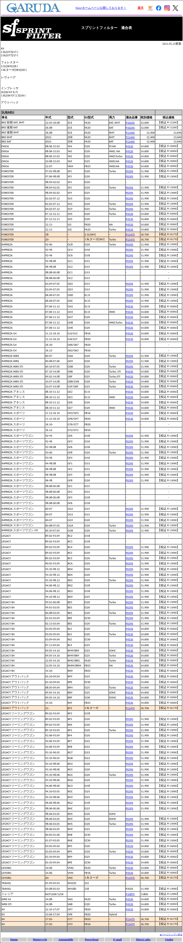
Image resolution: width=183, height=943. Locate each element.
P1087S (130, 894)
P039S (129, 171)
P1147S (130, 234)
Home (14, 939)
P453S (129, 146)
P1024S (130, 122)
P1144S (130, 132)
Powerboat (91, 939)
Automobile (66, 939)
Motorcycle (40, 939)
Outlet (169, 939)
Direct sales (143, 939)
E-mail (117, 939)
